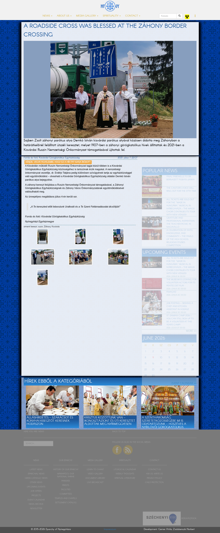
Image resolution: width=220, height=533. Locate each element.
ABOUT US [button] (64, 16)
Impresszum (110, 529)
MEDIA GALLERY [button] (87, 16)
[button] (195, 16)
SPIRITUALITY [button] (112, 16)
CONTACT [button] (132, 16)
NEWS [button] (47, 16)
